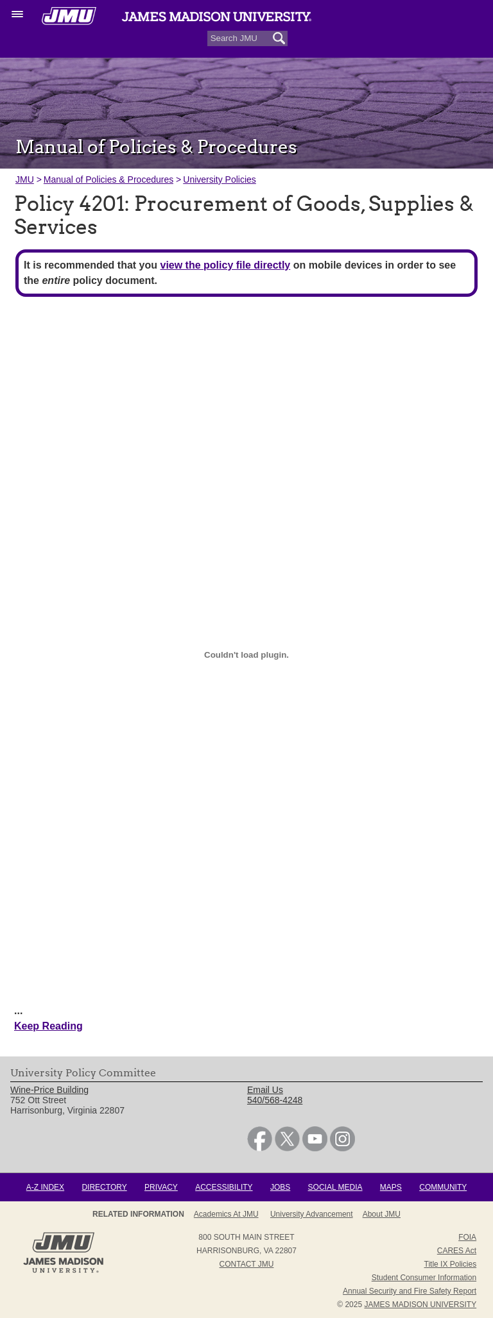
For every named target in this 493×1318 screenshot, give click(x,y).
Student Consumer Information (424, 1277)
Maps (391, 1187)
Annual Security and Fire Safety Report (409, 1291)
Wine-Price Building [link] (49, 1090)
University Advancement (311, 1214)
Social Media (335, 1187)
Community (443, 1187)
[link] (259, 1148)
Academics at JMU (226, 1214)
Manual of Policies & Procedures (108, 179)
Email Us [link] (265, 1090)
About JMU (382, 1214)
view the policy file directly (225, 265)
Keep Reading (48, 1026)
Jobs (280, 1187)
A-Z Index (45, 1187)
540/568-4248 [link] (274, 1100)
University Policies (219, 179)
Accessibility (223, 1187)
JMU (24, 179)
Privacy (161, 1187)
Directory (104, 1187)
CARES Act (456, 1250)
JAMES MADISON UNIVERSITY (420, 1304)
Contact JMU (247, 1264)
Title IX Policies (450, 1264)
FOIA (467, 1237)
